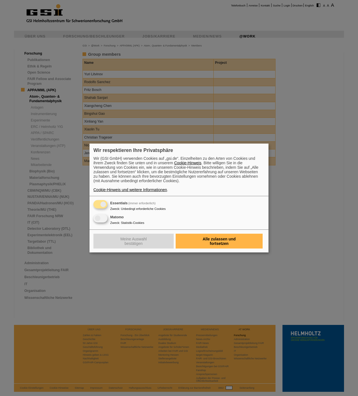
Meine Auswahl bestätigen (133, 241)
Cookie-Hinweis (187, 163)
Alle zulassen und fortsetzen (218, 241)
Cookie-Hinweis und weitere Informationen (130, 190)
